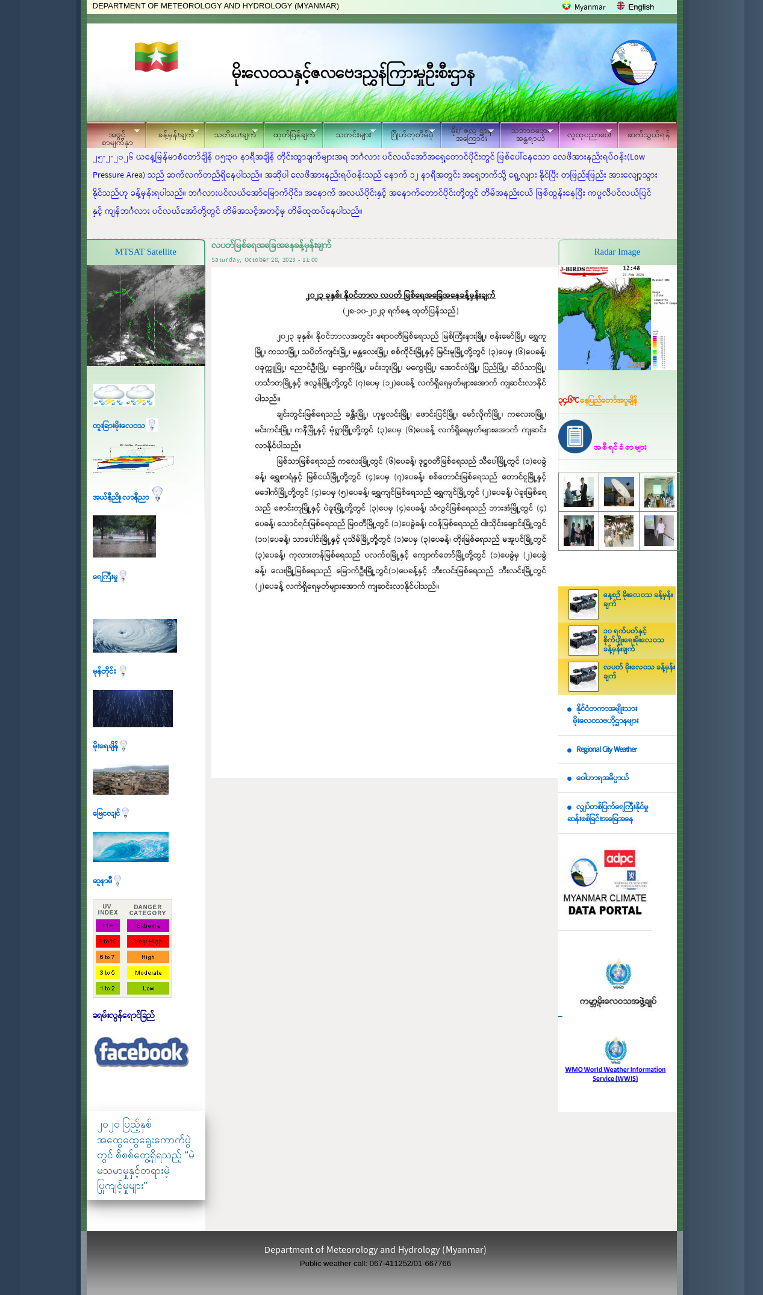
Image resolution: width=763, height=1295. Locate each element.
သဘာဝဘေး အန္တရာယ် (526, 135)
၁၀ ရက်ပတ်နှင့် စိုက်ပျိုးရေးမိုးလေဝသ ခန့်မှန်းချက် (633, 641)
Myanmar (590, 7)
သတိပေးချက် (231, 133)
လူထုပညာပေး (585, 133)
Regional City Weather (606, 750)
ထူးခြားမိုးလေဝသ (125, 426)
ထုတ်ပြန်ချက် (290, 133)
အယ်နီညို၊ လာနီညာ (130, 497)
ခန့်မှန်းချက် (172, 133)
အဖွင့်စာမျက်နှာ (113, 136)
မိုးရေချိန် (111, 746)
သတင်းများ (349, 133)
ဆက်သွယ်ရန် (649, 135)
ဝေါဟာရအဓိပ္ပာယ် (602, 778)
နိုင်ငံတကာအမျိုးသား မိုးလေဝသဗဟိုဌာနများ (602, 715)
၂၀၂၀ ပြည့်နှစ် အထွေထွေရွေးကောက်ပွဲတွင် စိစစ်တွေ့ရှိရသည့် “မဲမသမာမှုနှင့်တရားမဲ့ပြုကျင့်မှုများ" (146, 1155)
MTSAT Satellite (145, 251)
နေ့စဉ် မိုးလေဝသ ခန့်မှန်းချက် (638, 599)
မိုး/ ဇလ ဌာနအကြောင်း (467, 135)
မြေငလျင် (112, 813)
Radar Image (617, 251)
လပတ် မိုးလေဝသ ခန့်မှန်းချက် (639, 672)
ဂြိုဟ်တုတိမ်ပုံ (408, 133)
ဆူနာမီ (108, 881)
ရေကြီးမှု (111, 577)
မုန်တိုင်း (111, 671)
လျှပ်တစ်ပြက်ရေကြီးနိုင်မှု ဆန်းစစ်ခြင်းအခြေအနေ (607, 813)
